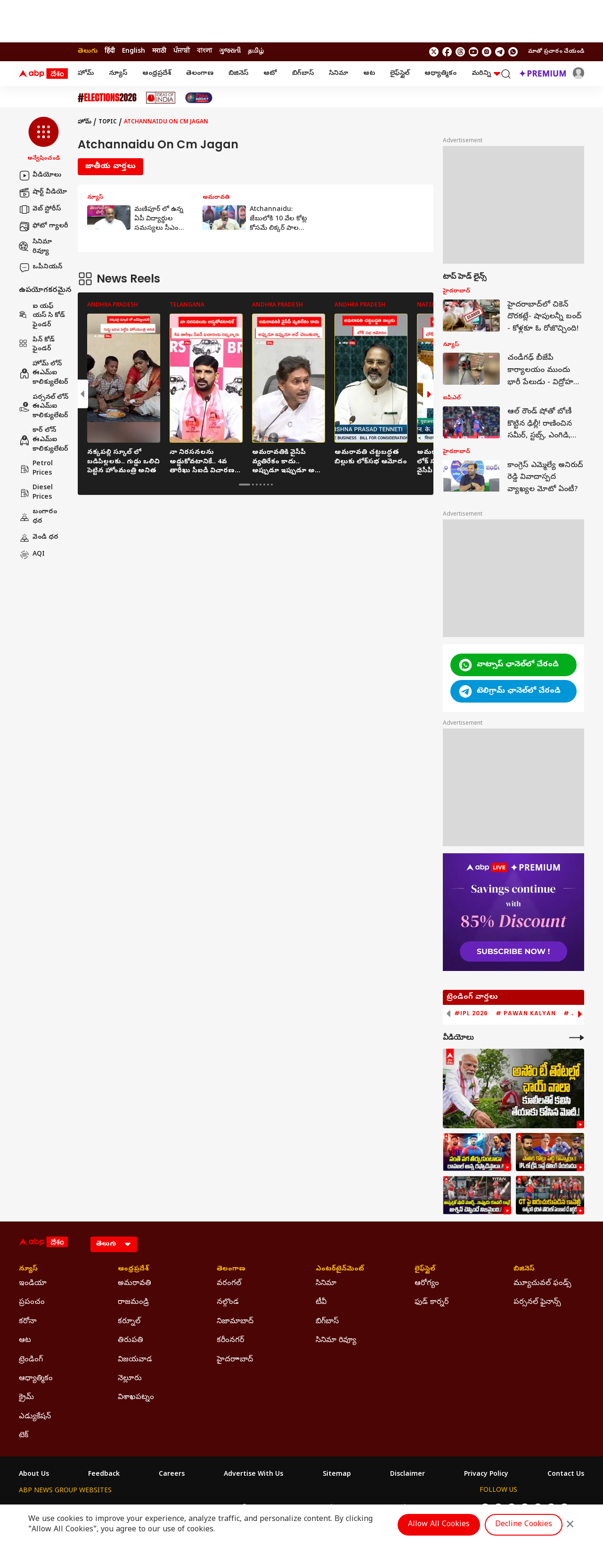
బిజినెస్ (238, 73)
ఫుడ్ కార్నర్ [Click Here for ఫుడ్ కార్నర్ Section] (431, 1302)
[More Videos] (576, 1037)
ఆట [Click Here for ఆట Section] (25, 1340)
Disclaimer (407, 1475)
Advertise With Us (253, 1475)
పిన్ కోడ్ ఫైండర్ (37, 345)
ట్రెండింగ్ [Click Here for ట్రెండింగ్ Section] (31, 1360)
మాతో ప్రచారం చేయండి (556, 52)
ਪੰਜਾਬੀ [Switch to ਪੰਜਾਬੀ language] (181, 51)
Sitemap (337, 1475)
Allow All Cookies (439, 1525)
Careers (172, 1475)
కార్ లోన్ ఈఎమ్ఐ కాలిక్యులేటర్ (43, 439)
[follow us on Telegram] (499, 51)
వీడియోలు (40, 175)
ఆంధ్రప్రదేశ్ (156, 73)
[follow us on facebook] (447, 51)
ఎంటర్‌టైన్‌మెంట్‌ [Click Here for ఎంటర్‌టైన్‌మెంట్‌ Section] (340, 1269)
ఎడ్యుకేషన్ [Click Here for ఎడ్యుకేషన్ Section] (35, 1417)
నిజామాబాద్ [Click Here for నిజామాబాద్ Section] (235, 1322)
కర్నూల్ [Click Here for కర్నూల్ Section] (129, 1322)
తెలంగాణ (199, 73)
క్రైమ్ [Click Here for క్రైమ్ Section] (26, 1397)
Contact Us (565, 1475)
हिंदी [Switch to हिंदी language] (110, 51)
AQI (32, 554)
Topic (107, 122)
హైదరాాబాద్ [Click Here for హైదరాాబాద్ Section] (235, 1360)
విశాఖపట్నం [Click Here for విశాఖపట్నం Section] (136, 1397)
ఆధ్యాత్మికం (440, 73)
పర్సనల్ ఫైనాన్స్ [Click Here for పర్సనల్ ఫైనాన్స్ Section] (537, 1302)
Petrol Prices (36, 469)
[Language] (113, 1244)
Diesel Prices (36, 493)
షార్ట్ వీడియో (43, 192)
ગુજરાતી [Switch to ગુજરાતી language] (230, 51)
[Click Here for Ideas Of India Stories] (161, 98)
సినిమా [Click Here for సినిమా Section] (326, 1283)
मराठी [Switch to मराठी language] (159, 51)
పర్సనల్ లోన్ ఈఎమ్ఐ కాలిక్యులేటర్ (43, 407)
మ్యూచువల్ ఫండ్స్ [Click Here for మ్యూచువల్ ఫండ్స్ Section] (542, 1283)
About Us (34, 1475)
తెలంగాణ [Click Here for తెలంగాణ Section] (231, 1269)
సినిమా (338, 73)
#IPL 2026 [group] (471, 1013)
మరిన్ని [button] (486, 73)
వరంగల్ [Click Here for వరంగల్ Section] (229, 1283)
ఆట (369, 73)
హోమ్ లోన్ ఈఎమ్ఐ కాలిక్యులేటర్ (43, 373)
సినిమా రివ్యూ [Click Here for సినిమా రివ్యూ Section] (336, 1340)
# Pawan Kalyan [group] (526, 1013)
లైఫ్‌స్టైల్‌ (399, 73)
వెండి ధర (38, 537)
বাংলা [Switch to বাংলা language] (204, 51)
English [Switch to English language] (133, 51)
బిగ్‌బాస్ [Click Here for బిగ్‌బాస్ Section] (327, 1322)
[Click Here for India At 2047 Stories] (199, 98)
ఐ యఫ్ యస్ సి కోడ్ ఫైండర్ (42, 316)
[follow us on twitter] (434, 51)
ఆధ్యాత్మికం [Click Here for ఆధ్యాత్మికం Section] (36, 1379)
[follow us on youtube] (473, 51)
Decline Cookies (523, 1525)
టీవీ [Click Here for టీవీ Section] (321, 1302)
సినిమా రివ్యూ (35, 247)
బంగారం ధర (38, 517)
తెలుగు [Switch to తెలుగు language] (88, 51)
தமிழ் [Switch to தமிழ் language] (256, 51)
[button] (43, 140)
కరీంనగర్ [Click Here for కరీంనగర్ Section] (230, 1340)
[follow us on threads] (460, 51)
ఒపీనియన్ (40, 267)
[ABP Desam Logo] (43, 74)
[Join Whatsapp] (513, 51)
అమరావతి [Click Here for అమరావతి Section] (134, 1283)
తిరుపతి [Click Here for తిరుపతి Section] (130, 1340)
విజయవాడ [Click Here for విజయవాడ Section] (135, 1360)
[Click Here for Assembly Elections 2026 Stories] (107, 97)
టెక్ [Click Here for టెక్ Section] (23, 1436)
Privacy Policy (486, 1475)
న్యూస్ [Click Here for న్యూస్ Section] (28, 1269)
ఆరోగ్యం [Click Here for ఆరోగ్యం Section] (427, 1283)
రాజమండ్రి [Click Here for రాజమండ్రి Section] (133, 1302)
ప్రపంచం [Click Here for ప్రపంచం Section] (32, 1302)
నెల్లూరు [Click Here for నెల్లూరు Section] (130, 1379)
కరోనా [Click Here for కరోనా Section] (28, 1322)
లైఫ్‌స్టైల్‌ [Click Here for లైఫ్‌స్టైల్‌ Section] (425, 1269)
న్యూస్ (118, 73)
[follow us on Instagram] (486, 51)
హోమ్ (86, 73)
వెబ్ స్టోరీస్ (40, 209)
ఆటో (270, 73)
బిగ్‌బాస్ (303, 73)
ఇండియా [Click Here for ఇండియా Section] (33, 1283)
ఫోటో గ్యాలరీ (43, 226)
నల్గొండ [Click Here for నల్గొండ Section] (228, 1302)
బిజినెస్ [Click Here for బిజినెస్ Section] (524, 1269)
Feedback (104, 1475)
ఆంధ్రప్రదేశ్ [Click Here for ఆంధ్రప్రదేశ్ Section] (133, 1269)
